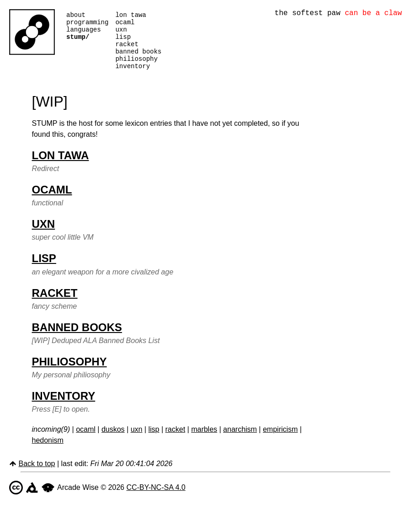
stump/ (77, 42)
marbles (204, 440)
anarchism (240, 440)
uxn (121, 33)
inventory (132, 76)
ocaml (124, 24)
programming (87, 24)
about (75, 15)
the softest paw (338, 14)
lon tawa (130, 15)
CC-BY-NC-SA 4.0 (155, 498)
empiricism (280, 440)
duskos (113, 440)
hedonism (48, 451)
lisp (123, 42)
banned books (138, 59)
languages (83, 33)
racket (126, 50)
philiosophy (136, 68)
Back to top (36, 474)
